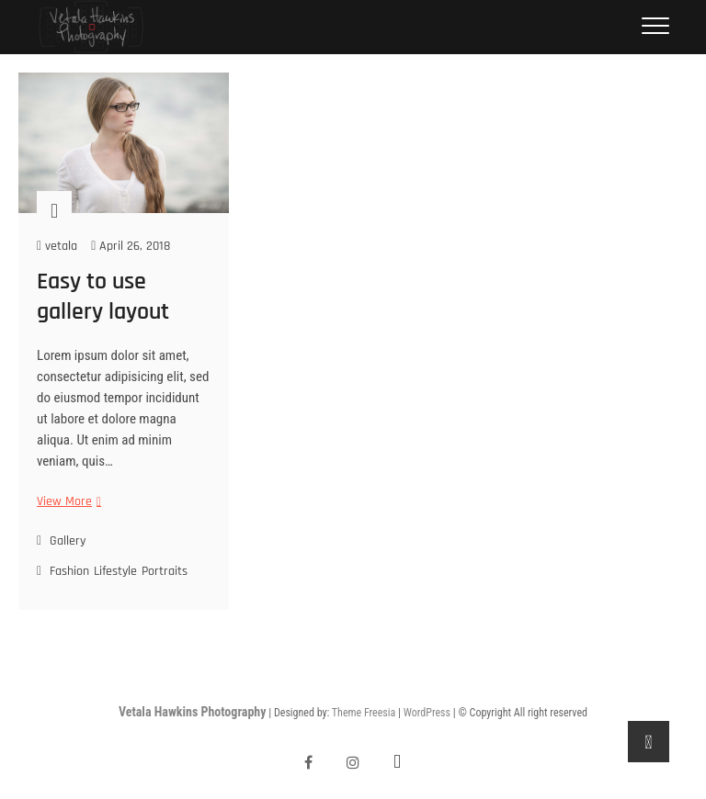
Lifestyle (115, 571)
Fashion (69, 571)
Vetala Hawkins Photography (192, 711)
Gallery (67, 541)
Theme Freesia (363, 712)
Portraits (165, 571)
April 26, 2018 (130, 246)
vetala (57, 246)
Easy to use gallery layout (103, 296)
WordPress (427, 712)
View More (67, 502)
